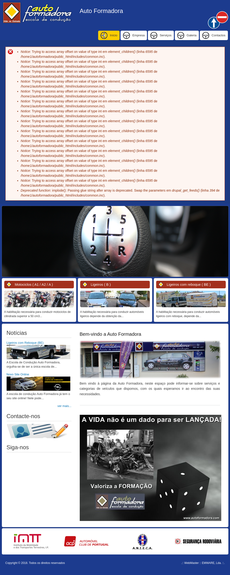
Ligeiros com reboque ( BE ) (189, 284)
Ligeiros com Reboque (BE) (25, 342)
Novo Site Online (18, 374)
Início (113, 35)
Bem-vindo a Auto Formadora (110, 334)
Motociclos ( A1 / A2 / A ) (34, 284)
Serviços (165, 35)
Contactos (219, 35)
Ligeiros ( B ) (101, 284)
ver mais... (64, 406)
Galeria (192, 35)
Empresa (138, 35)
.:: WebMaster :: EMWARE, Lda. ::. (203, 563)
